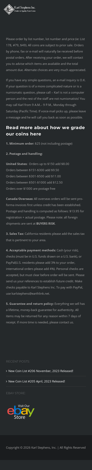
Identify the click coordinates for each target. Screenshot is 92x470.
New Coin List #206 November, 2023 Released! (40, 371)
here (35, 134)
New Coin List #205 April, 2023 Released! (36, 381)
